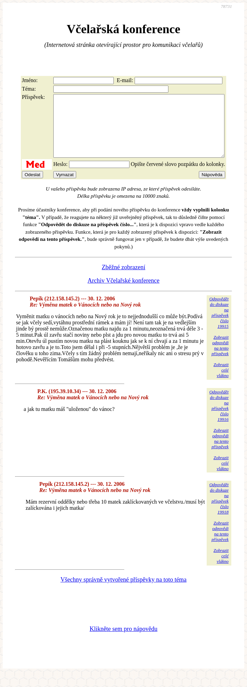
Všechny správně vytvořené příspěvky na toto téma (123, 591)
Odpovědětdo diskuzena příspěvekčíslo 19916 (219, 418)
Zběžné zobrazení (123, 279)
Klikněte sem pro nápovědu (123, 641)
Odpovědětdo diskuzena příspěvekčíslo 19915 (219, 325)
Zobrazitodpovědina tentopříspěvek (220, 357)
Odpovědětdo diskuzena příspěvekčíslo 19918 (219, 510)
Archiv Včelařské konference (123, 292)
